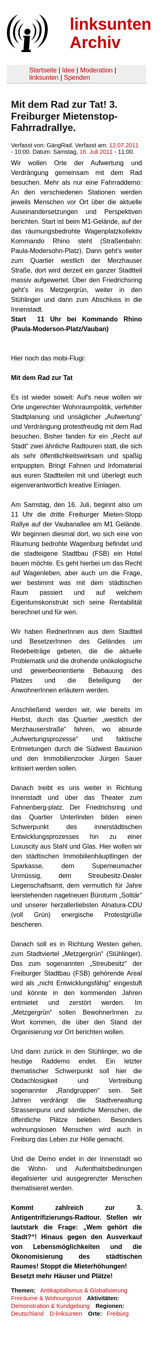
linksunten (43, 77)
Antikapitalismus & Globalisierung (83, 1290)
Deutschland (27, 1313)
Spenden (77, 77)
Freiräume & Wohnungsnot (46, 1298)
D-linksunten (65, 1313)
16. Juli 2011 (96, 151)
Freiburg (118, 1313)
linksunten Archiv (110, 33)
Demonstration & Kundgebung (50, 1306)
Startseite (43, 70)
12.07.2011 (124, 145)
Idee (68, 70)
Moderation (96, 70)
